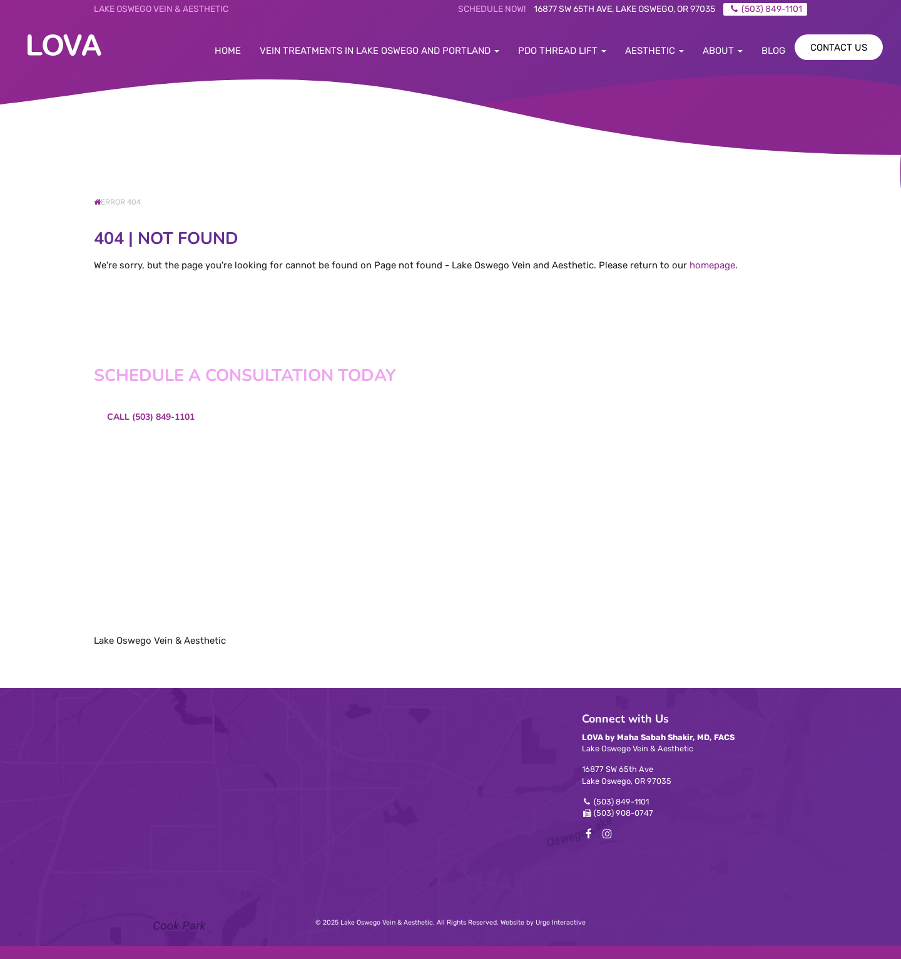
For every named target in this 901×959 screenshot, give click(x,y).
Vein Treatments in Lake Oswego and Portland (379, 50)
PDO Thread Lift (562, 50)
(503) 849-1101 (621, 801)
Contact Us (838, 47)
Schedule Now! (492, 9)
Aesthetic (654, 50)
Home (228, 50)
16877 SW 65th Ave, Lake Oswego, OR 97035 (624, 9)
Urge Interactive (561, 922)
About (723, 50)
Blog (773, 50)
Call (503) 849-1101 (151, 417)
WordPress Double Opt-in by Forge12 (81, 952)
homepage (712, 265)
